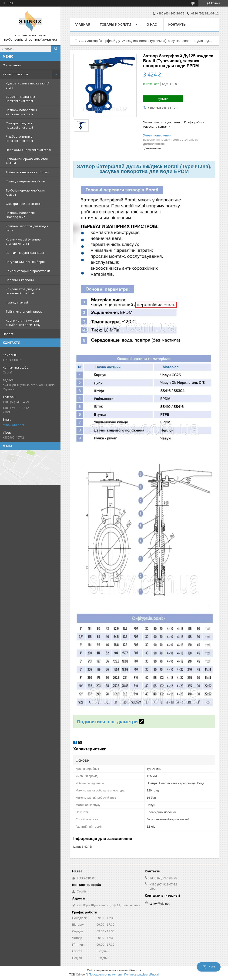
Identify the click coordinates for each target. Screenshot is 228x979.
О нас (152, 24)
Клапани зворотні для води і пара (27, 228)
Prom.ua (136, 970)
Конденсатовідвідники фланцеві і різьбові (23, 291)
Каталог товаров (15, 74)
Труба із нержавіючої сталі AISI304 (25, 192)
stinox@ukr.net (13, 425)
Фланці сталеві (17, 302)
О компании (12, 65)
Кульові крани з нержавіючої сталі (27, 85)
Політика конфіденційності (141, 974)
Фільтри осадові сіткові (23, 204)
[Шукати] (55, 48)
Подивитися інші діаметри (107, 721)
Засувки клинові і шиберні (25, 262)
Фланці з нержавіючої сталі (26, 181)
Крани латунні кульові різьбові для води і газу (23, 322)
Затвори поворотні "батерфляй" (20, 215)
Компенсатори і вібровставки (28, 271)
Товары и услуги (115, 24)
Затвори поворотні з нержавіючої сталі (21, 112)
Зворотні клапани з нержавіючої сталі (20, 98)
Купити (163, 99)
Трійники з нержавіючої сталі (27, 172)
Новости (9, 334)
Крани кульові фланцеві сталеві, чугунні (23, 241)
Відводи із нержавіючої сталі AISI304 (27, 161)
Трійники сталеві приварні (25, 311)
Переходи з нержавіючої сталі (28, 150)
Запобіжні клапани (20, 280)
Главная (82, 24)
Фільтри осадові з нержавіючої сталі (19, 125)
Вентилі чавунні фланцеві (25, 253)
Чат (208, 967)
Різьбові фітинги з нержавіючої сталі (19, 138)
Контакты (177, 24)
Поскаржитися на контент (105, 974)
